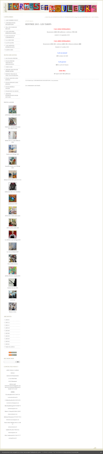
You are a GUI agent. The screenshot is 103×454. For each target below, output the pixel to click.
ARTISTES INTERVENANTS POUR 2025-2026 (11, 95)
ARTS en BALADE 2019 (12, 228)
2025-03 (7, 338)
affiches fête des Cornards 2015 (12, 276)
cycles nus (12, 300)
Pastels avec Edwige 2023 (12, 154)
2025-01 (7, 344)
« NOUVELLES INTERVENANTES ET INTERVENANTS (59, 17)
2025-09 (7, 330)
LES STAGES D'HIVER (11, 58)
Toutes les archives (10, 347)
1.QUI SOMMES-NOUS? (11, 20)
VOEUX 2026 (8, 67)
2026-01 (7, 320)
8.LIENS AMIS (9, 50)
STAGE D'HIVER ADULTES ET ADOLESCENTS (9, 62)
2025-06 (7, 333)
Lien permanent (54, 80)
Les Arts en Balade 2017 (13, 252)
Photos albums (9, 102)
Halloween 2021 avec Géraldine (12, 192)
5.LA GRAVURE (9, 40)
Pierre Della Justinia (13, 264)
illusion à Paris (12, 312)
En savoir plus (75, 452)
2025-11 (7, 325)
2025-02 (7, 341)
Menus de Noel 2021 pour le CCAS (12, 180)
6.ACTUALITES (9, 43)
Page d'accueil (78, 17)
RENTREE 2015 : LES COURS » (90, 17)
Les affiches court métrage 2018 (12, 240)
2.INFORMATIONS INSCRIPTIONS (42, 80)
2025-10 (7, 328)
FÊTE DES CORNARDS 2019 (12, 216)
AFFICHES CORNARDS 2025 (12, 115)
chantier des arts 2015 (12, 288)
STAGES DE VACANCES (11, 91)
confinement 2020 (12, 204)
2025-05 (7, 336)
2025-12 (7, 322)
